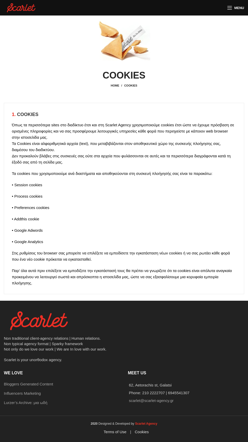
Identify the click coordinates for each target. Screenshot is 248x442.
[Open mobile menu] (236, 8)
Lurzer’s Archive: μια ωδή (25, 402)
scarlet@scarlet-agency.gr (151, 400)
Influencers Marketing (22, 393)
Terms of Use (115, 432)
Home (115, 85)
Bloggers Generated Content (28, 384)
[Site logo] (21, 7)
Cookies (142, 432)
